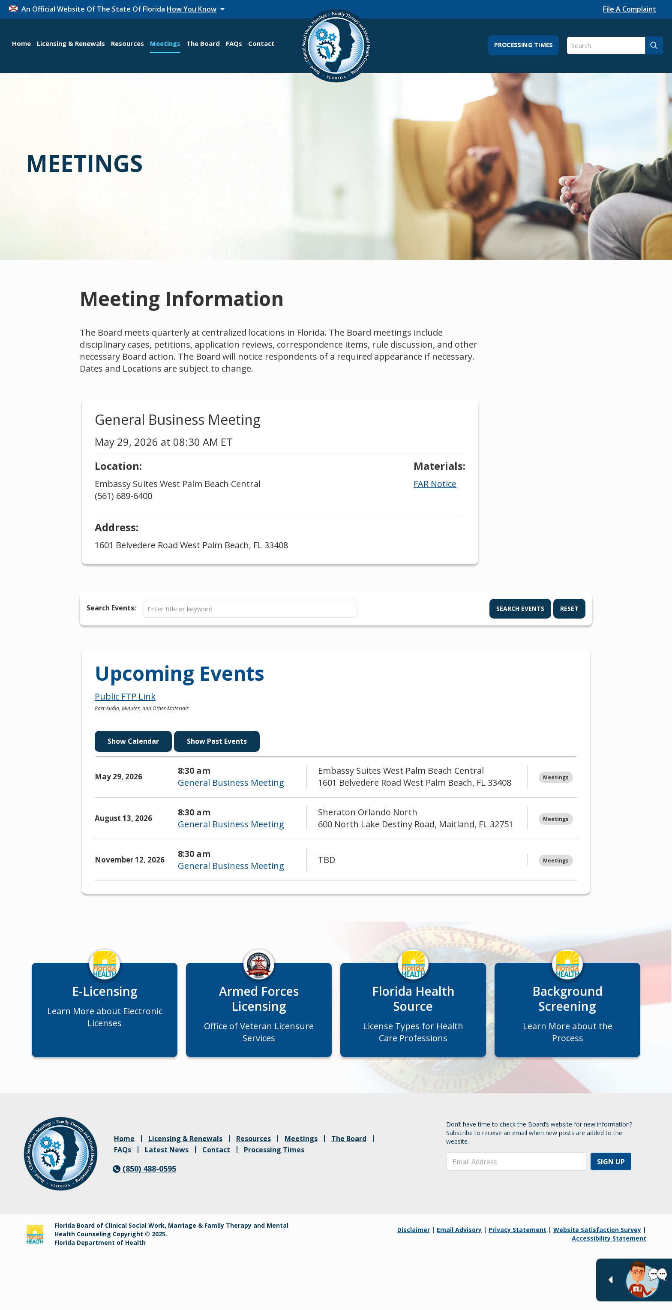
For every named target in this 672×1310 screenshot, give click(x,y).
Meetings (301, 1145)
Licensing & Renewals (185, 1145)
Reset (569, 608)
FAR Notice (435, 484)
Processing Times (274, 1157)
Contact (216, 1157)
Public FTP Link (125, 696)
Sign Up (611, 1169)
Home (124, 1145)
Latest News (167, 1157)
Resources (253, 1145)
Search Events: (111, 608)
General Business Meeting (231, 782)
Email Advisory (459, 1237)
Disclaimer (413, 1237)
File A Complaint (629, 9)
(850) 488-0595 (144, 1176)
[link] (61, 1161)
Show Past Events (217, 741)
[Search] (615, 45)
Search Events (520, 608)
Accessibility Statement (609, 1245)
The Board (348, 1145)
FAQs (122, 1157)
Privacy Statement (517, 1237)
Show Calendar (133, 741)
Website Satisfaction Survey (597, 1237)
